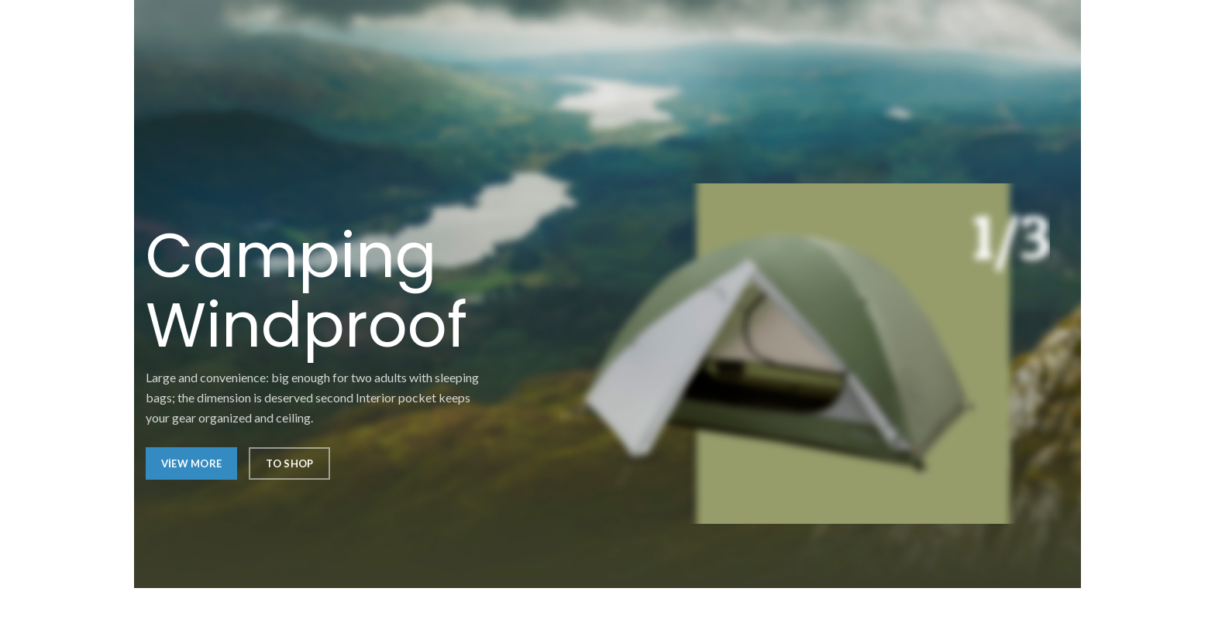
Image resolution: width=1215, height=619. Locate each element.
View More (191, 463)
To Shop (289, 463)
